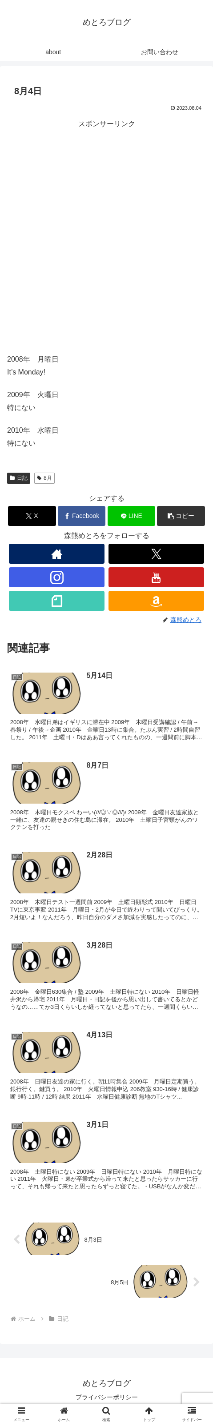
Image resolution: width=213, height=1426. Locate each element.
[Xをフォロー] (156, 554)
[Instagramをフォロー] (56, 577)
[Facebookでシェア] (81, 516)
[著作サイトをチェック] (56, 554)
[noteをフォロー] (56, 601)
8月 (44, 478)
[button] (181, 516)
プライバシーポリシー (107, 1397)
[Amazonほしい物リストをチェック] (156, 601)
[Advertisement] (106, 237)
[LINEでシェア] (131, 516)
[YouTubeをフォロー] (156, 577)
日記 (19, 478)
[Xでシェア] (32, 516)
